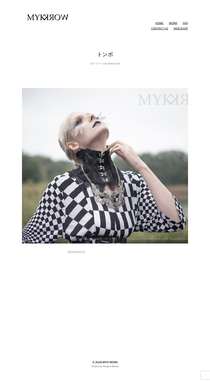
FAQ (185, 23)
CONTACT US (159, 28)
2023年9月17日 (76, 252)
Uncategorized (111, 63)
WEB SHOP (180, 28)
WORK (173, 23)
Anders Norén (111, 366)
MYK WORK (110, 362)
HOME (159, 23)
